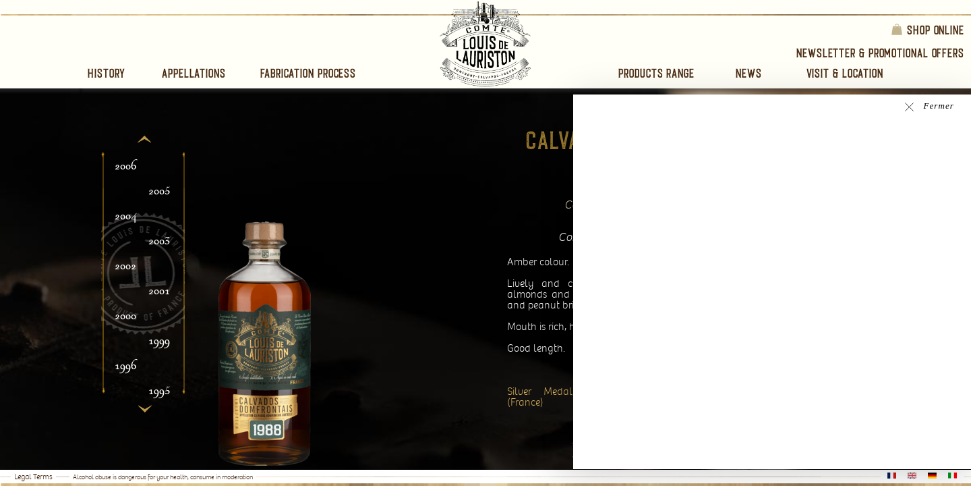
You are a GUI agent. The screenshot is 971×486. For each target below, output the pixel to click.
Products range (656, 73)
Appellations (194, 73)
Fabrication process (308, 73)
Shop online (927, 29)
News (749, 73)
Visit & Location (844, 73)
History (106, 73)
